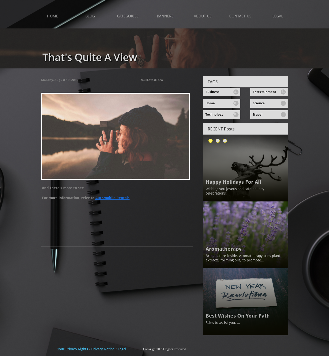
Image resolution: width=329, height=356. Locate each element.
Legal (122, 349)
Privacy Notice (102, 349)
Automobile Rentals (112, 198)
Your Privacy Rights (72, 349)
